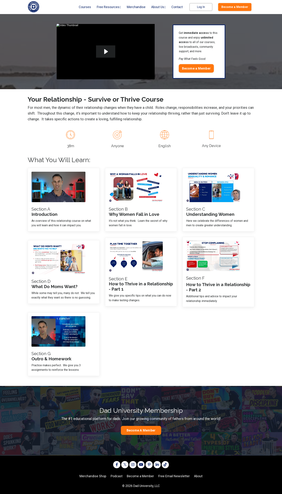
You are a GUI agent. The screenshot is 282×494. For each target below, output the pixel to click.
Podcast (116, 476)
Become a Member (140, 476)
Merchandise (136, 7)
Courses (85, 7)
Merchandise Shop (92, 476)
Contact (177, 7)
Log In (201, 7)
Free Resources (109, 7)
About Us (158, 7)
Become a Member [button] (234, 7)
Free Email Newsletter (174, 476)
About (198, 476)
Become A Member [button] (141, 430)
